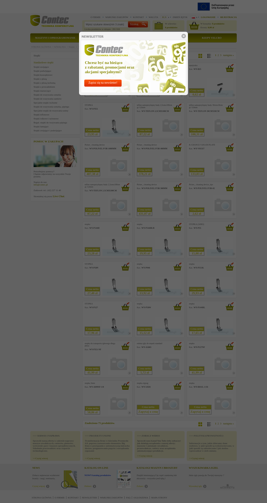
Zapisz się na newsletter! (102, 82)
